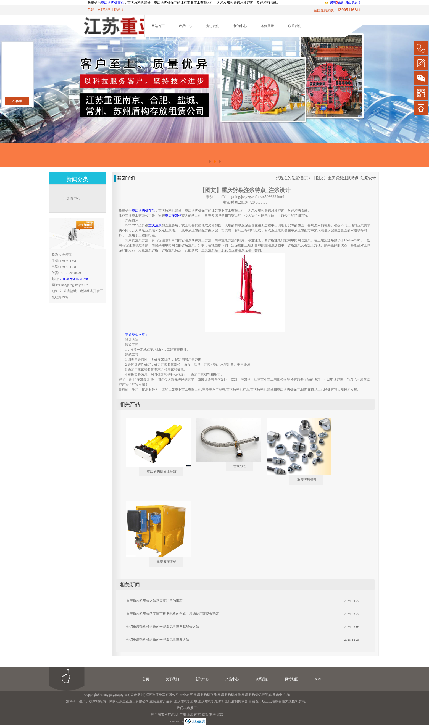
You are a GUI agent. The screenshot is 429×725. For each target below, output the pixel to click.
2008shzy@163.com (74, 279)
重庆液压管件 (307, 480)
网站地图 (291, 679)
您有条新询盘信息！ (342, 2)
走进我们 (212, 26)
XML (318, 679)
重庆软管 (240, 466)
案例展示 (267, 26)
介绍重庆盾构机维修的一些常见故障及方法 (157, 640)
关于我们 (172, 679)
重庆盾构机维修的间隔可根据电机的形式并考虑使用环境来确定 (172, 614)
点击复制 (137, 695)
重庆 (212, 714)
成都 (205, 714)
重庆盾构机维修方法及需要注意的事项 (154, 601)
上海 (190, 714)
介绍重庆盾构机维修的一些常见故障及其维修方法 (162, 627)
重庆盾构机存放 (112, 2)
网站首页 (158, 26)
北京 (220, 714)
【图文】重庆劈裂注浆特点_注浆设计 (344, 178)
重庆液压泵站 (167, 562)
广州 (182, 714)
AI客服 (17, 101)
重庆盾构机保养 (253, 695)
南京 (197, 714)
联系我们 (294, 26)
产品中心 (185, 26)
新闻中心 (240, 26)
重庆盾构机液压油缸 (162, 471)
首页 (304, 178)
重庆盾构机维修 (229, 695)
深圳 (175, 714)
